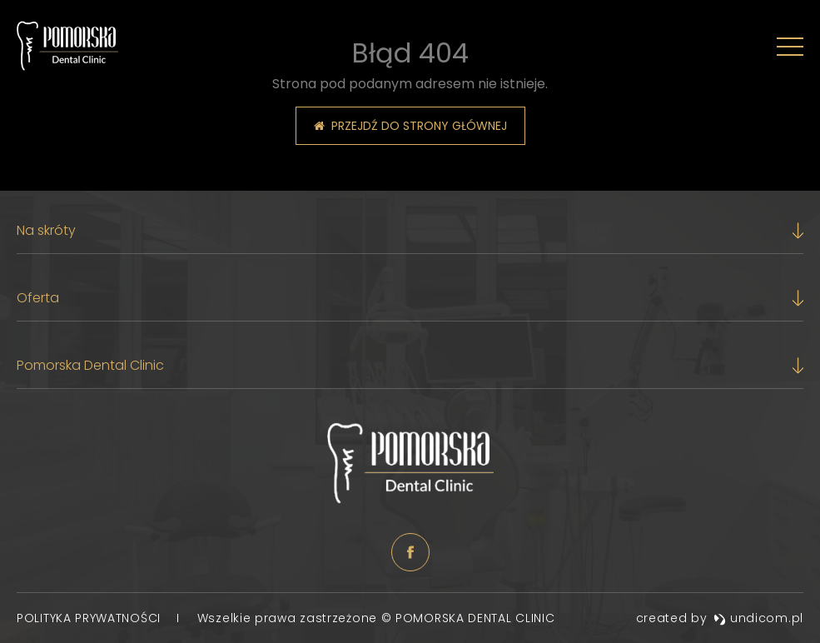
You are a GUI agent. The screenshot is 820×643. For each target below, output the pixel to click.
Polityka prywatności (91, 618)
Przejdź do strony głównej (410, 125)
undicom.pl (758, 618)
